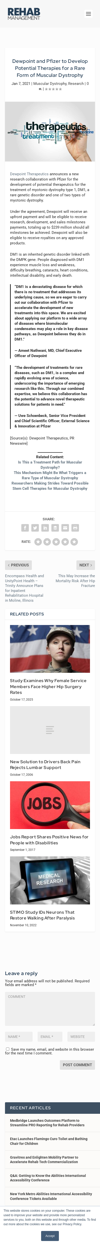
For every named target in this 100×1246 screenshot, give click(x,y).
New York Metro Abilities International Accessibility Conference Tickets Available (51, 1196)
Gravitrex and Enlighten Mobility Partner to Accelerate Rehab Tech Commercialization (44, 1159)
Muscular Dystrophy (49, 83)
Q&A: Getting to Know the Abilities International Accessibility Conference (48, 1178)
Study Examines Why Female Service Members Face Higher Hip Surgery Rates (48, 686)
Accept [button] (50, 1236)
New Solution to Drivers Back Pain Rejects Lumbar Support (45, 764)
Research (76, 83)
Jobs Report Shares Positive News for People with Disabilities (49, 840)
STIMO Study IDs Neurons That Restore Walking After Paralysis (42, 915)
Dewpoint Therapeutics (29, 174)
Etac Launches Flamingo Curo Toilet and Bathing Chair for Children (48, 1141)
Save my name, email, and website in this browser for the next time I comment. (49, 1051)
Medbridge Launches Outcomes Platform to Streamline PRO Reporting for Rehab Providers (47, 1123)
